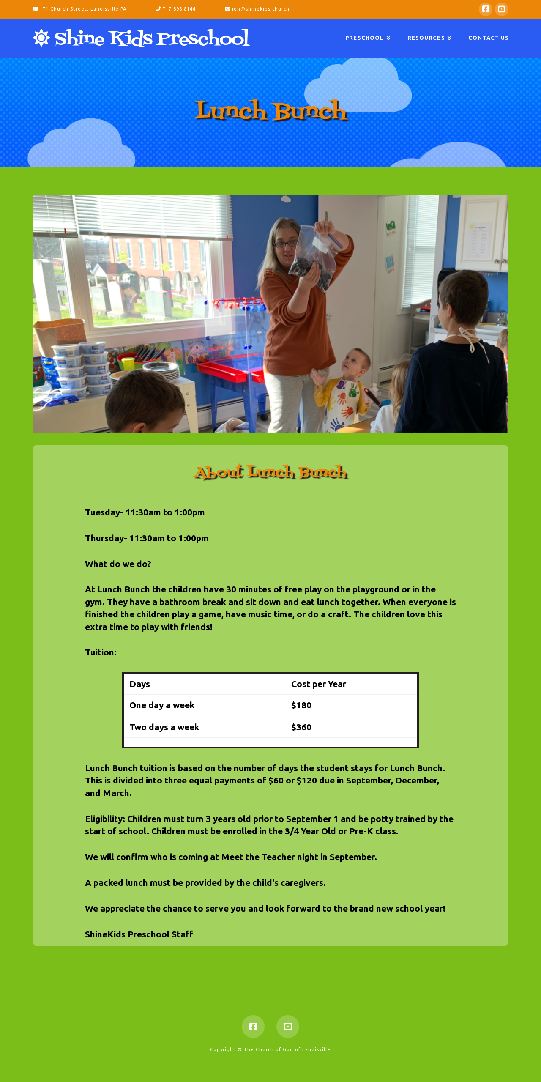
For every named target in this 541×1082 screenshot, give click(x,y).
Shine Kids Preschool (141, 39)
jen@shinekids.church (257, 8)
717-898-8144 (176, 8)
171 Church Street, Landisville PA (79, 8)
